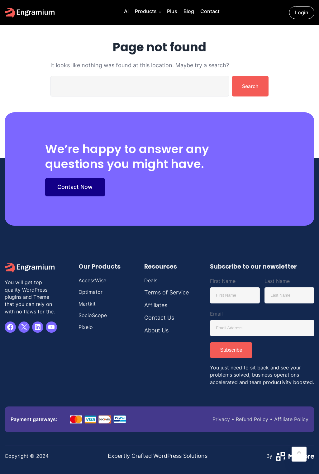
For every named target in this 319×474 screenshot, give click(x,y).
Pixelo (86, 327)
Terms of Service (166, 292)
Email (216, 314)
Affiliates (155, 305)
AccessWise (92, 281)
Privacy (221, 419)
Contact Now (75, 187)
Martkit (87, 304)
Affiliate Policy (291, 419)
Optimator (90, 292)
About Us (156, 330)
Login (301, 13)
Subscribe (231, 350)
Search (250, 86)
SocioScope (93, 315)
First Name (223, 281)
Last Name (277, 281)
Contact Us (159, 317)
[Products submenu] (159, 12)
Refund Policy (252, 419)
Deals (150, 281)
